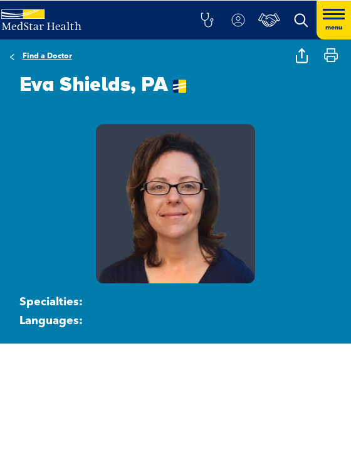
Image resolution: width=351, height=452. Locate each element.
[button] (207, 20)
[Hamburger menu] (334, 20)
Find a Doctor (47, 56)
